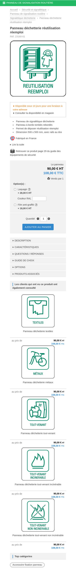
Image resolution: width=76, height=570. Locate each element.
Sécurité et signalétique (34, 9)
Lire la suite (18, 144)
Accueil (14, 9)
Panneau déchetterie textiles (38, 331)
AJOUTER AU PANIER (38, 227)
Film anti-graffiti (26, 204)
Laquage (22, 189)
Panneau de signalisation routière (27, 13)
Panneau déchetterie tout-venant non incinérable (38, 535)
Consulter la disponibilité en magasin (34, 113)
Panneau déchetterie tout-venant (38, 433)
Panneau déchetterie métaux (38, 382)
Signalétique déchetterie (22, 18)
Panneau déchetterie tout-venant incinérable (38, 484)
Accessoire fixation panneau (27, 564)
